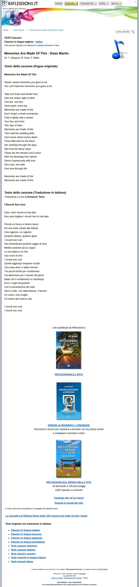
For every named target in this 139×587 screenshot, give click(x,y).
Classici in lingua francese (26, 534)
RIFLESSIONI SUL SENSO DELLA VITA (68, 482)
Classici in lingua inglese (25, 530)
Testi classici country (23, 553)
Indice (39, 41)
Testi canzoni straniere (24, 546)
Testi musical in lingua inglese (28, 557)
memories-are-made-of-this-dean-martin (46, 30)
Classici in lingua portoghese (28, 542)
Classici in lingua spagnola (26, 538)
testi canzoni (19, 30)
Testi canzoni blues (22, 561)
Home (5, 30)
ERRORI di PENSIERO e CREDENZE (69, 425)
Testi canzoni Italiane (23, 549)
